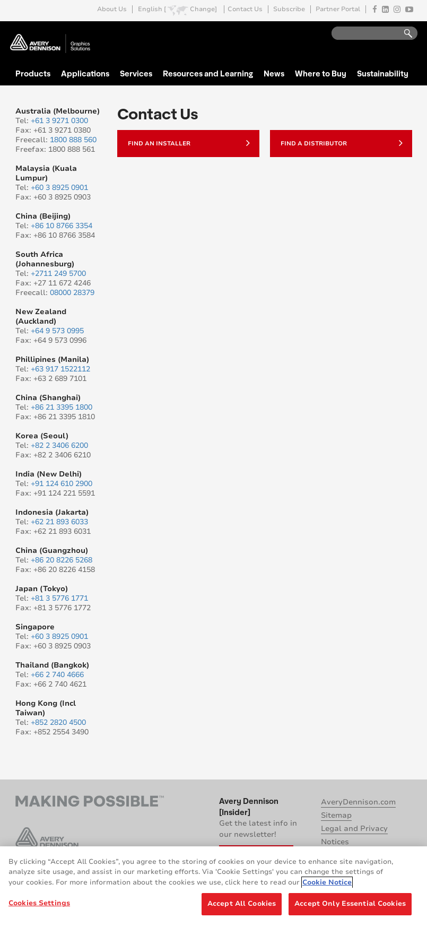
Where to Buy (320, 73)
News (274, 73)
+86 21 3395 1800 (61, 407)
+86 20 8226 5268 (61, 560)
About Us (112, 9)
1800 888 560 (73, 140)
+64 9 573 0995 (57, 331)
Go (403, 34)
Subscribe (289, 9)
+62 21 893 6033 (59, 522)
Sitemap (336, 815)
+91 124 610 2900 (61, 484)
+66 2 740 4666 (57, 675)
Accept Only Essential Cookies (350, 903)
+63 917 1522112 (60, 369)
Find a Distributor (342, 142)
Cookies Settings (39, 903)
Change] (203, 9)
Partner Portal (338, 9)
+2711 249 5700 (58, 273)
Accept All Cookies (241, 903)
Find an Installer (189, 142)
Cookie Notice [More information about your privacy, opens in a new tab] (327, 882)
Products (32, 73)
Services (136, 73)
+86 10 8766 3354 (61, 226)
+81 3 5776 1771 (59, 598)
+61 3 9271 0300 (59, 121)
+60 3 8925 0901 (59, 188)
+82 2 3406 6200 (59, 445)
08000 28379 (72, 293)
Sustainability (382, 73)
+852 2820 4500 (58, 722)
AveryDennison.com (358, 802)
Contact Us (245, 9)
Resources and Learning (208, 73)
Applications (85, 73)
